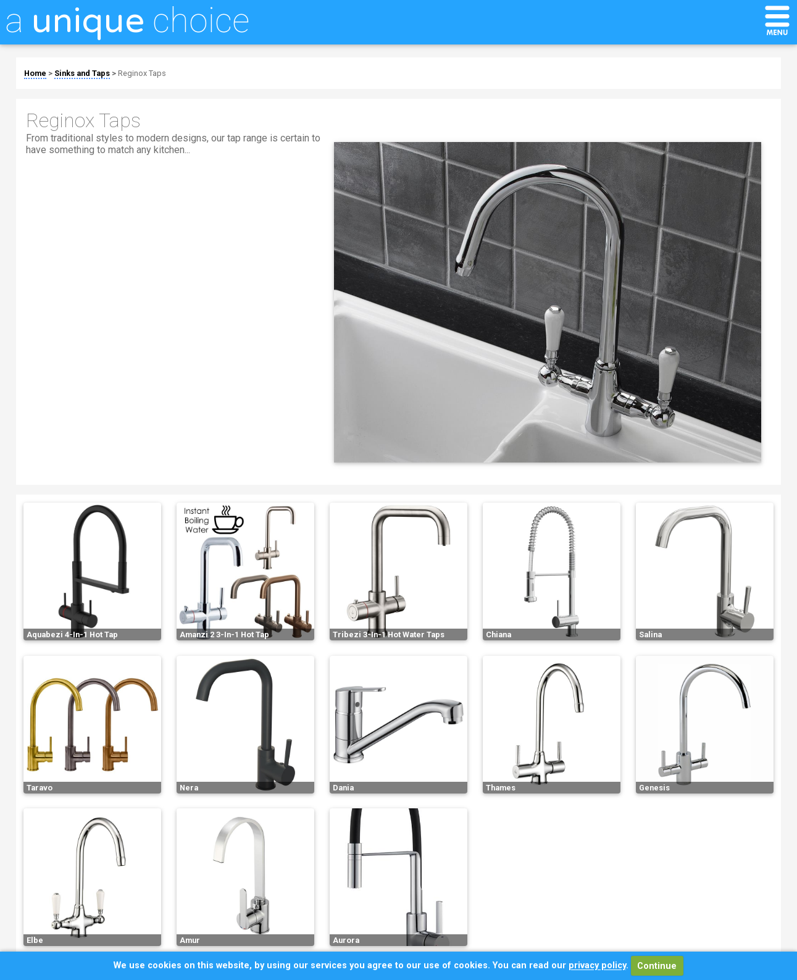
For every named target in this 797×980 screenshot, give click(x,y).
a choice (127, 20)
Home (35, 73)
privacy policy (597, 966)
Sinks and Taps (82, 73)
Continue (657, 966)
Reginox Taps (142, 73)
